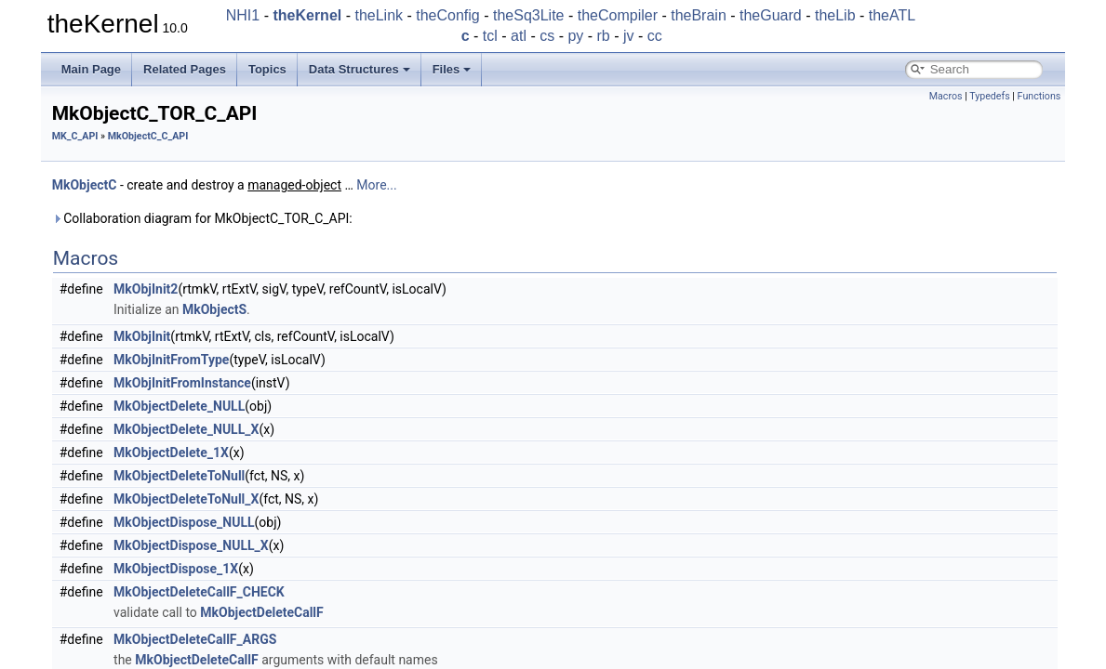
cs (547, 36)
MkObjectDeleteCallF (261, 612)
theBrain (698, 15)
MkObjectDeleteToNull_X (186, 499)
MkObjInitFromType (171, 359)
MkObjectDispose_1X (175, 568)
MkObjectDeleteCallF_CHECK (199, 591)
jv (628, 36)
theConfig (448, 15)
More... (376, 184)
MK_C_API (75, 136)
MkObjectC (84, 184)
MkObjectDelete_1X (171, 452)
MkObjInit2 (145, 289)
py (575, 36)
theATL (892, 15)
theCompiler (618, 15)
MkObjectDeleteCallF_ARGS (194, 639)
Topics (267, 69)
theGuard (771, 15)
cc (654, 36)
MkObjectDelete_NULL (179, 406)
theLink (378, 15)
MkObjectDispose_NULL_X (191, 545)
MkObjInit (141, 336)
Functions (1039, 96)
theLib (835, 15)
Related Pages (184, 69)
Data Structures (359, 69)
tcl (490, 36)
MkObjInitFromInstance (182, 382)
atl (518, 36)
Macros (946, 96)
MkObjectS (214, 309)
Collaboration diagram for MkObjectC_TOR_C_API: (202, 218)
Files (452, 69)
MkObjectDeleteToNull (179, 475)
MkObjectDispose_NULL (184, 522)
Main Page (91, 69)
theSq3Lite (529, 15)
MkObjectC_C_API (148, 136)
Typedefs (989, 96)
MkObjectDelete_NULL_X (186, 429)
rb (603, 36)
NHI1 (243, 15)
